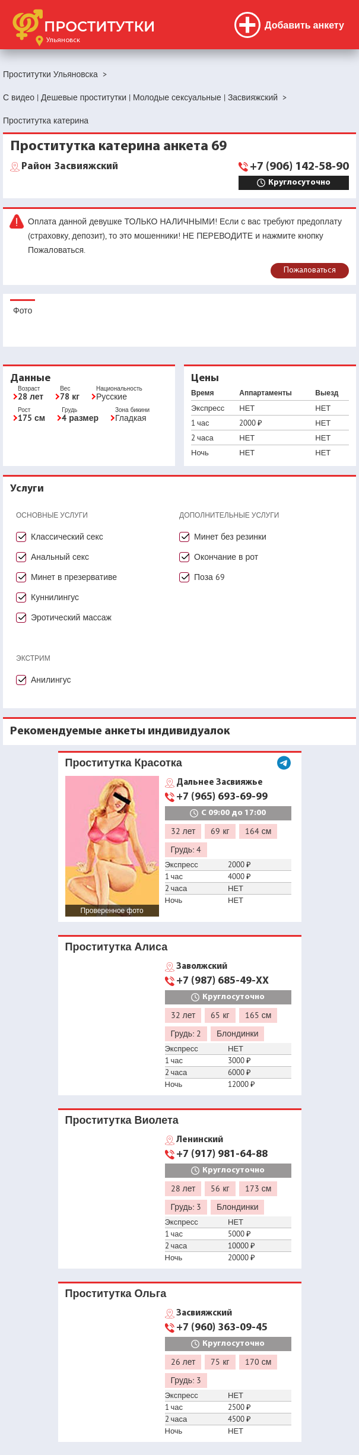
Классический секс (67, 536)
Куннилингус (55, 597)
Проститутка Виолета (122, 1120)
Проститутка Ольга (116, 1293)
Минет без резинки (230, 536)
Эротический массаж (71, 617)
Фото (22, 310)
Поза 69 (209, 577)
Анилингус (51, 679)
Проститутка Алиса (116, 946)
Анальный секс (60, 556)
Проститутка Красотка (123, 762)
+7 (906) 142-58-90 (299, 167)
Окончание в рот (226, 556)
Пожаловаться (310, 270)
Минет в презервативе (74, 577)
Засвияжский (69, 167)
